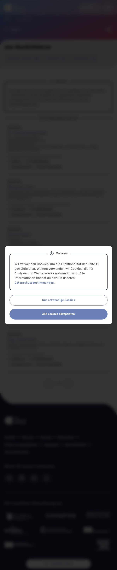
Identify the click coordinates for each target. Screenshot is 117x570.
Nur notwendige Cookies (58, 300)
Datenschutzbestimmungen (34, 282)
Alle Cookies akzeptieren (58, 314)
